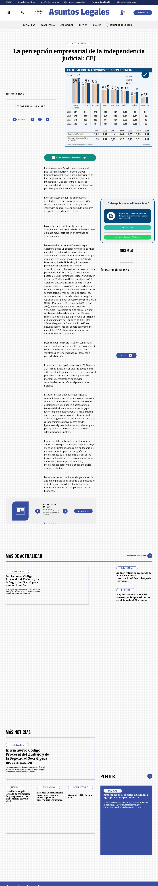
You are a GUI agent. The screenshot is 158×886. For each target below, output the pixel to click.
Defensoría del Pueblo (101, 2)
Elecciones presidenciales (75, 2)
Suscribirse (143, 12)
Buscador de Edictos (121, 25)
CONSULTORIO (48, 25)
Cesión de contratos (50, 2)
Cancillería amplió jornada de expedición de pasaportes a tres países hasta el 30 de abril (18, 796)
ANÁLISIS (97, 25)
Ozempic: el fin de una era (80, 796)
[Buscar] (22, 13)
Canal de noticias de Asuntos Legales (70, 157)
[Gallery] (51, 509)
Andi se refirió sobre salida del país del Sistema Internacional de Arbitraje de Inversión (134, 577)
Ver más (126, 355)
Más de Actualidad (24, 555)
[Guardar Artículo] (19, 119)
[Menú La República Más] (8, 13)
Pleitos (107, 776)
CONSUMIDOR (66, 25)
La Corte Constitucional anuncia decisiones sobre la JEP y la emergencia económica (50, 796)
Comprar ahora (127, 227)
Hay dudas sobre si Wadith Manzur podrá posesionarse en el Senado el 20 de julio (133, 597)
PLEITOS (83, 25)
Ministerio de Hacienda (126, 2)
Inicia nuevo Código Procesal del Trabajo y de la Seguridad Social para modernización (22, 581)
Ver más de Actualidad (139, 555)
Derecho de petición (26, 2)
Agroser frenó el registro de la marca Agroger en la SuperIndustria (126, 796)
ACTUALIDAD (29, 25)
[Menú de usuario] (122, 12)
